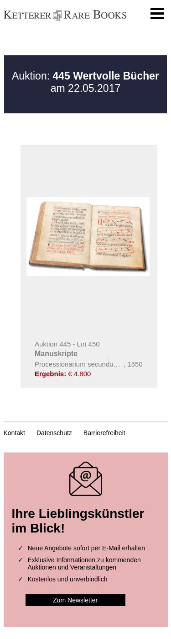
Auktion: (85, 76)
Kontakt (14, 433)
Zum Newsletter (75, 600)
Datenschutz (54, 433)
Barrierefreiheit (104, 433)
